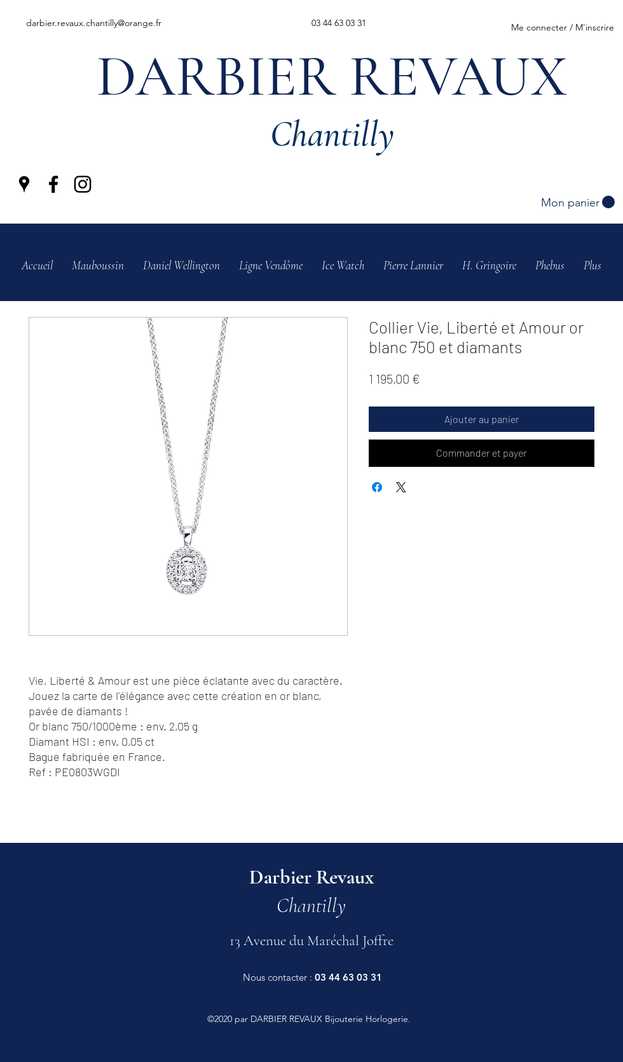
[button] (578, 202)
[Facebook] (53, 184)
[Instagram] (82, 184)
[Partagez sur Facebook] (377, 487)
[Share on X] (401, 487)
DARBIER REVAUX (332, 76)
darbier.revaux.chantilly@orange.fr (93, 23)
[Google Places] (24, 184)
